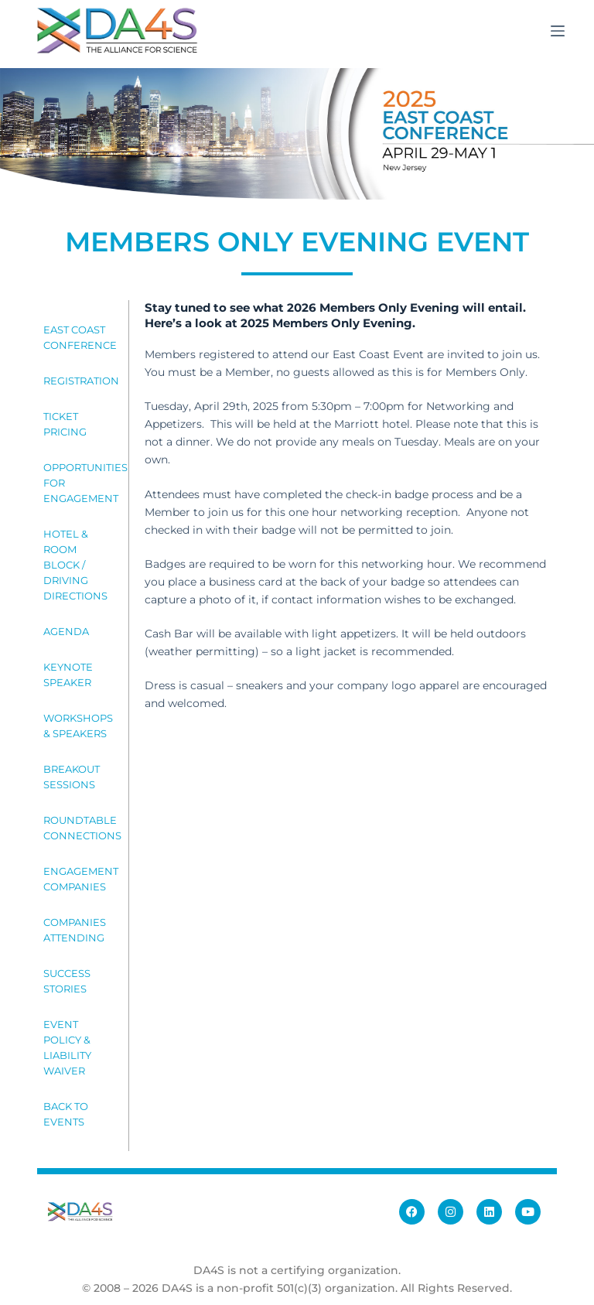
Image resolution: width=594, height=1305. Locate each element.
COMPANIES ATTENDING (74, 930)
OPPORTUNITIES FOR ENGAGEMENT (79, 482)
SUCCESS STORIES (66, 981)
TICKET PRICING (65, 424)
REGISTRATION (79, 380)
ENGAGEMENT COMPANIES (79, 879)
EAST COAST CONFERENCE (79, 337)
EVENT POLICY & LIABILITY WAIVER (67, 1047)
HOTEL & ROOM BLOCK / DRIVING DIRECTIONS (75, 565)
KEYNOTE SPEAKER (68, 674)
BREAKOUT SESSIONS (71, 777)
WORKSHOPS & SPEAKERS (78, 726)
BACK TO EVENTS (65, 1114)
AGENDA (66, 631)
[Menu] (558, 31)
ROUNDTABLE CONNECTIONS (79, 828)
